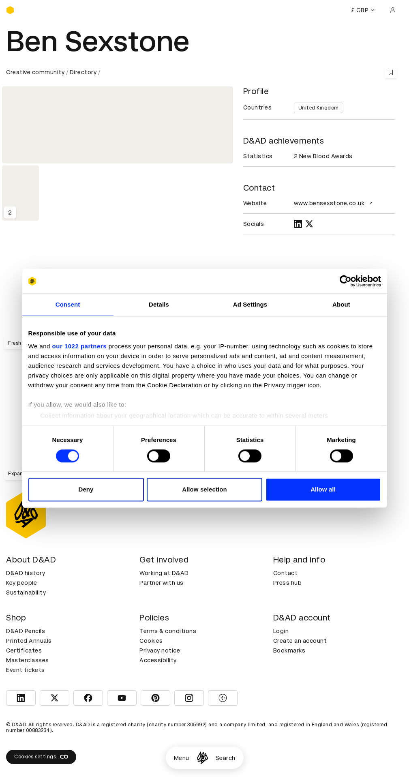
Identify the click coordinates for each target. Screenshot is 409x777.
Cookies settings (41, 757)
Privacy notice (159, 650)
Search (226, 758)
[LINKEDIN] (298, 224)
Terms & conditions (167, 631)
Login (281, 631)
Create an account (300, 640)
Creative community (35, 72)
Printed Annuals (29, 640)
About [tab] (341, 304)
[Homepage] (202, 758)
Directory (83, 72)
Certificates (24, 650)
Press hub (287, 583)
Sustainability (26, 592)
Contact (285, 573)
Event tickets (25, 670)
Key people (21, 583)
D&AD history (25, 573)
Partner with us (161, 583)
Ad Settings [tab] (250, 304)
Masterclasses (27, 660)
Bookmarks (289, 650)
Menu (181, 758)
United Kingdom (318, 108)
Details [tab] (159, 304)
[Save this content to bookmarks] (391, 72)
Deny (85, 489)
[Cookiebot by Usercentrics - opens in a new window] (345, 281)
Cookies (151, 640)
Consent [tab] (68, 304)
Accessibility (158, 660)
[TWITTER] (309, 224)
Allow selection (204, 489)
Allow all (323, 489)
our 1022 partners (79, 346)
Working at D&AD (164, 573)
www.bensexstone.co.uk (334, 203)
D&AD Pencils (25, 631)
